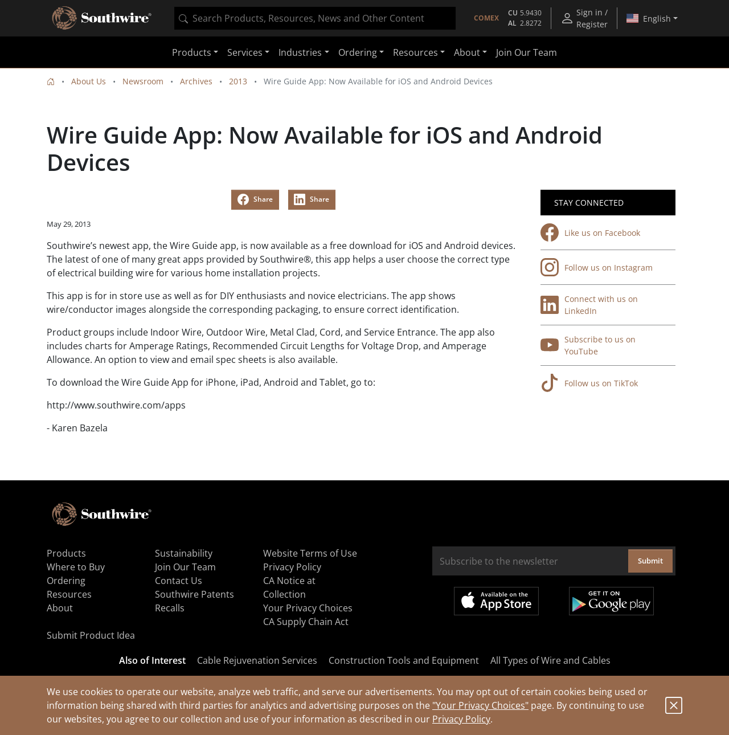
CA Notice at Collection (289, 587)
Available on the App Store (496, 601)
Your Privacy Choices (308, 608)
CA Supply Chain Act (306, 621)
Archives (196, 81)
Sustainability (183, 553)
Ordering (66, 580)
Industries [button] (300, 52)
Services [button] (245, 52)
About (60, 608)
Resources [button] (415, 52)
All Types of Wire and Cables (550, 660)
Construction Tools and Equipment (404, 660)
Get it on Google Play (611, 601)
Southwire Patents (194, 594)
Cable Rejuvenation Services (257, 660)
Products (66, 553)
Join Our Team (526, 52)
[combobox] (315, 18)
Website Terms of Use (310, 553)
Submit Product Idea (91, 635)
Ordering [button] (357, 52)
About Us (88, 81)
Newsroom (142, 81)
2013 (238, 81)
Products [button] (191, 52)
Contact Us (178, 580)
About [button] (467, 52)
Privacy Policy (461, 719)
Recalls (170, 608)
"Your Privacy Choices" (480, 705)
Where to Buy (76, 567)
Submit (650, 561)
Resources (69, 594)
